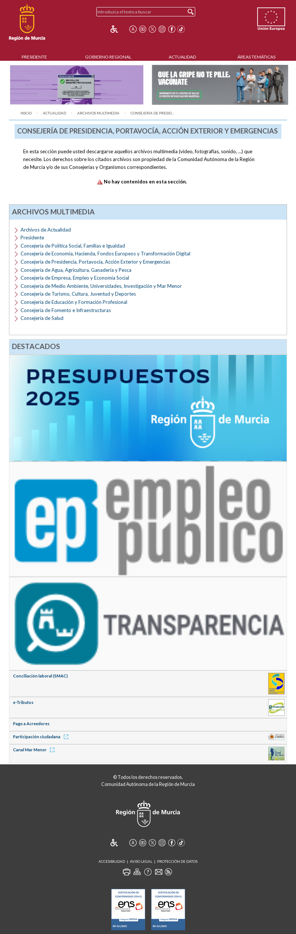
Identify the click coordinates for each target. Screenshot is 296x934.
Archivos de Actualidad (46, 230)
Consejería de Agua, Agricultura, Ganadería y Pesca (76, 270)
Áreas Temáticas (256, 57)
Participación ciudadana (42, 736)
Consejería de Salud (42, 318)
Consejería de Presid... (152, 113)
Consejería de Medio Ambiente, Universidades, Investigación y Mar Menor (101, 286)
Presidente (34, 57)
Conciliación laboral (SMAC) (40, 675)
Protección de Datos (177, 861)
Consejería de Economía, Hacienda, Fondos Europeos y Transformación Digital (105, 254)
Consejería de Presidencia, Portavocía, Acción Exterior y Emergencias (95, 262)
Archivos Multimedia (98, 113)
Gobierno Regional (108, 57)
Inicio (26, 113)
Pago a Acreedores (31, 723)
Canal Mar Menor (35, 749)
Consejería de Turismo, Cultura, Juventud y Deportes (78, 294)
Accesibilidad (112, 861)
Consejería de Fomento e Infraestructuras (66, 310)
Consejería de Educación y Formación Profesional (74, 302)
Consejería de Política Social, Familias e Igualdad (73, 246)
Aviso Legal (141, 861)
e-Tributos (23, 702)
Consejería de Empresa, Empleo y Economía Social (75, 278)
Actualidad (182, 57)
